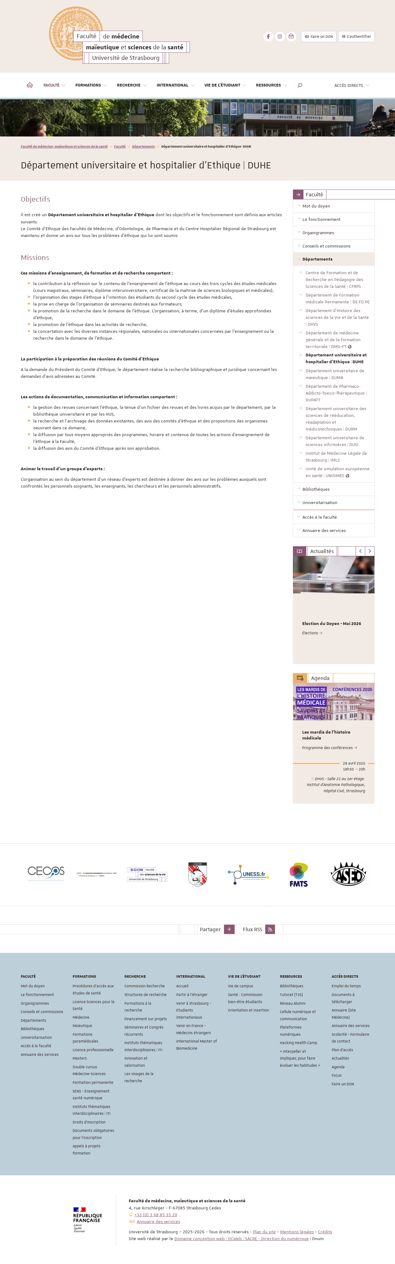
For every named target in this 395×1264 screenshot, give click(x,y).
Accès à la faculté (36, 1045)
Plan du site (264, 1232)
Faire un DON (318, 36)
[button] (300, 85)
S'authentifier (356, 36)
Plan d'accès (342, 1049)
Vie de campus (240, 986)
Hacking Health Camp (298, 1042)
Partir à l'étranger (192, 994)
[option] (197, 117)
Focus (337, 1075)
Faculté (120, 146)
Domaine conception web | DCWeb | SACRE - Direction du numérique (241, 1238)
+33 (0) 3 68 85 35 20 (155, 1214)
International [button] (176, 85)
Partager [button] (210, 929)
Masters (80, 1058)
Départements (143, 146)
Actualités (340, 1058)
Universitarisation (36, 1037)
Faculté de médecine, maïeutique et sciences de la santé (64, 146)
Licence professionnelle (93, 1049)
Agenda (338, 1067)
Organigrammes (35, 1003)
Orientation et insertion (248, 1010)
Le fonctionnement (37, 994)
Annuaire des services (40, 1054)
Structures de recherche (145, 994)
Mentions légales (297, 1232)
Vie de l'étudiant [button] (225, 85)
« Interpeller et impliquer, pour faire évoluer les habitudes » (300, 1058)
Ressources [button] (272, 85)
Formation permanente (93, 1082)
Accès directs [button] (352, 85)
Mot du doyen (33, 986)
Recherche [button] (132, 85)
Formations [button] (91, 85)
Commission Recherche (144, 986)
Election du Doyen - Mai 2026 (331, 624)
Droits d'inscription (89, 1121)
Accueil (182, 986)
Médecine (81, 1017)
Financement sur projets (145, 1018)
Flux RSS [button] (252, 929)
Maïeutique (82, 1025)
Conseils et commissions (42, 1011)
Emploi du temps (346, 986)
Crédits (325, 1232)
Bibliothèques (32, 1028)
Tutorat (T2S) (291, 994)
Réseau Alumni (292, 1003)
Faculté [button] (54, 85)
